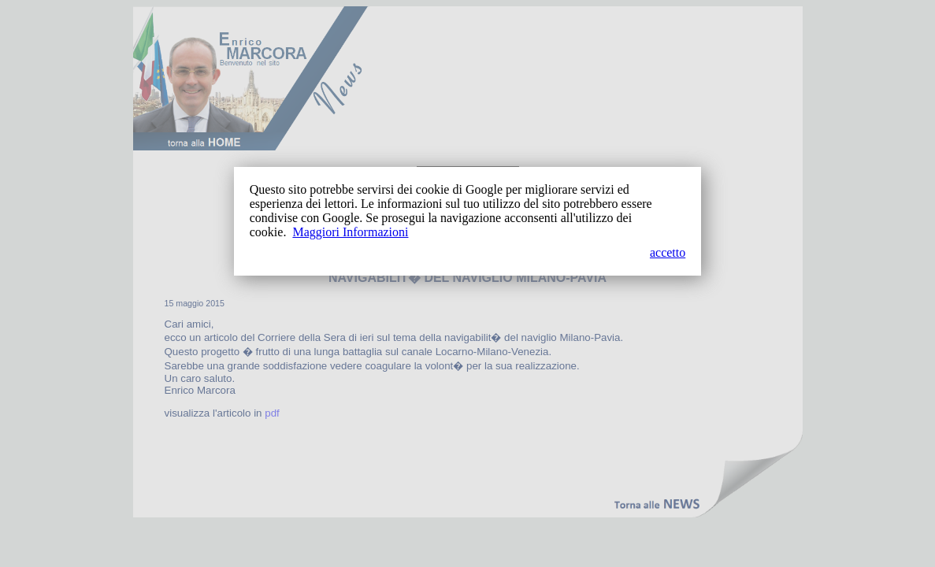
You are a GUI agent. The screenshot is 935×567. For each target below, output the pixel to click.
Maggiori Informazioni (350, 232)
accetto (667, 252)
